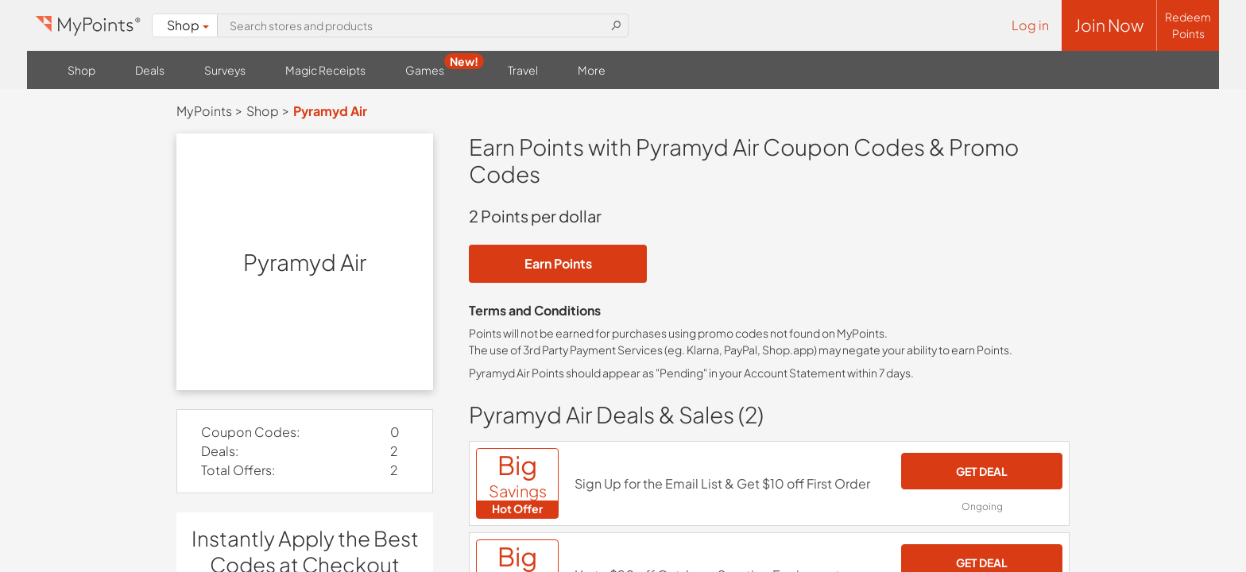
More (592, 70)
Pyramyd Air (330, 110)
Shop (188, 25)
